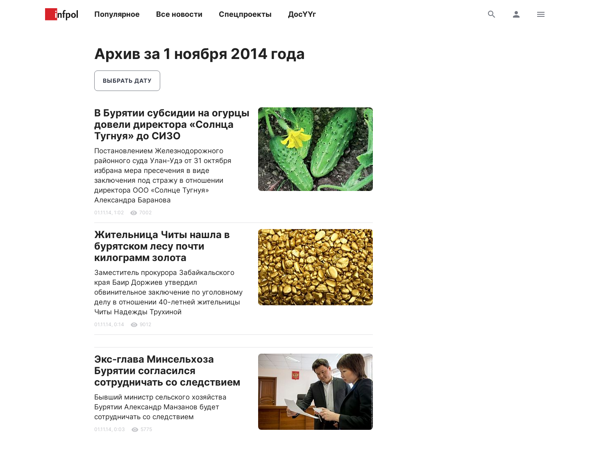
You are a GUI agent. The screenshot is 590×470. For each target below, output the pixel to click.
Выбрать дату (127, 80)
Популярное (117, 14)
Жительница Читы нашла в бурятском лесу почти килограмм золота (162, 246)
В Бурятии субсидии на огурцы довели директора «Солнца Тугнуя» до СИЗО (172, 124)
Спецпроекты (245, 14)
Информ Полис (61, 14)
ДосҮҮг (302, 14)
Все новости (179, 14)
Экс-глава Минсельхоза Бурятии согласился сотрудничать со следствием (167, 370)
